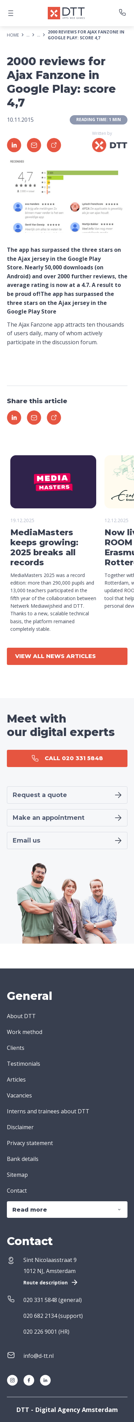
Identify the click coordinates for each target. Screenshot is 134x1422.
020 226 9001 (40, 1331)
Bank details (22, 1159)
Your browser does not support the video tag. (53, 482)
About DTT (21, 1016)
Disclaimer (20, 1127)
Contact (17, 1190)
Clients (15, 1048)
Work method (24, 1032)
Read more (67, 1209)
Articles (16, 1079)
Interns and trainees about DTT (48, 1111)
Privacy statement (30, 1143)
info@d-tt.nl (38, 1356)
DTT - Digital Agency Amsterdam (67, 1409)
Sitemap (17, 1175)
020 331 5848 (40, 1300)
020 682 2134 (40, 1316)
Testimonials (23, 1063)
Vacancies (19, 1095)
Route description (51, 1282)
